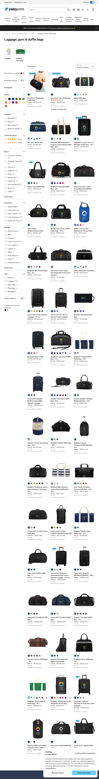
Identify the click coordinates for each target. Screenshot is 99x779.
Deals (92, 19)
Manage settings (58, 773)
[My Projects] (78, 10)
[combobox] (48, 10)
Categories (8, 87)
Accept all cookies (84, 773)
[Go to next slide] (96, 28)
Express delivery (10, 298)
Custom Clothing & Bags (19, 33)
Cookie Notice (50, 768)
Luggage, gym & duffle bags (47, 33)
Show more (8, 196)
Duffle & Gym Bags (19, 59)
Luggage (7, 58)
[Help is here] (74, 9)
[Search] (68, 10)
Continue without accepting (85, 753)
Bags (32, 33)
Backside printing (10, 80)
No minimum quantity (12, 73)
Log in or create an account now (61, 28)
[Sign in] (87, 9)
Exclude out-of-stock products (11, 306)
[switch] (90, 2)
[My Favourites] (83, 10)
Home (6, 33)
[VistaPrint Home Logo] (14, 10)
